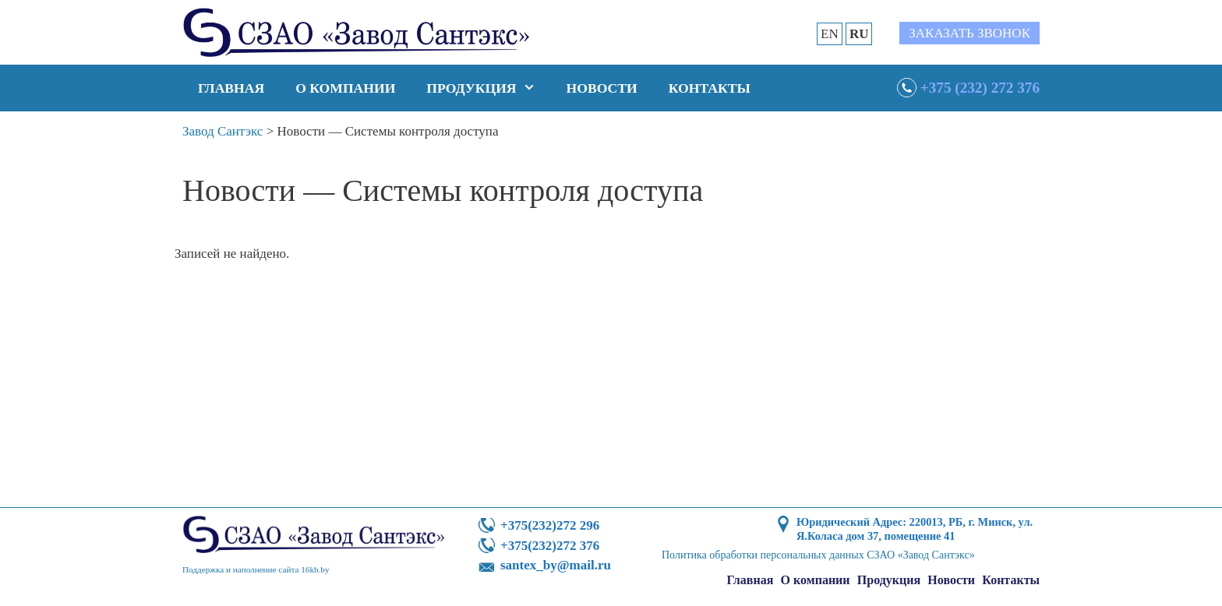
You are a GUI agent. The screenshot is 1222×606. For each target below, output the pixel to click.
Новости (602, 88)
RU (859, 33)
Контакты (710, 88)
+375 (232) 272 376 (980, 87)
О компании (345, 88)
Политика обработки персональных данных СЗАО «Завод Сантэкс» (818, 555)
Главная (231, 88)
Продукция (488, 88)
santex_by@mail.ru (555, 565)
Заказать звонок (969, 33)
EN (830, 33)
